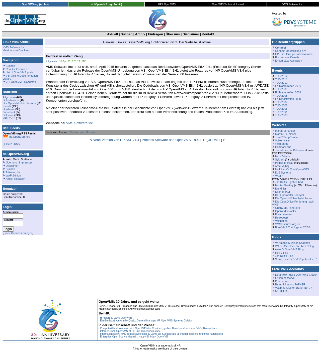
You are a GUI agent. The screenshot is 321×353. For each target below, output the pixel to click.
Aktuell (112, 34)
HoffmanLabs (283, 146)
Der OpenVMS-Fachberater (19, 103)
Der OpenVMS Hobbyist (289, 195)
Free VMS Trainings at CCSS (292, 227)
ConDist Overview (17, 69)
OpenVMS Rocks (285, 211)
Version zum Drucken (16, 50)
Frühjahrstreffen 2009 (288, 92)
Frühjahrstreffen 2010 (288, 85)
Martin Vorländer (285, 130)
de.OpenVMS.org (16, 136)
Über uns (173, 34)
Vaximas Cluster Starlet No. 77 (293, 287)
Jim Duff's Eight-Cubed (289, 182)
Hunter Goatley (284, 185)
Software (8, 115)
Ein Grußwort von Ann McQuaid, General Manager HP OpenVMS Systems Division (146, 320)
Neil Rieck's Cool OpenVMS (292, 169)
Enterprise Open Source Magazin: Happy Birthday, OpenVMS (134, 336)
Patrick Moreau (284, 162)
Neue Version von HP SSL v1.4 (116, 140)
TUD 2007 (281, 102)
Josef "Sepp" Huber (287, 137)
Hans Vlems (282, 156)
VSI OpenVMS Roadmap (21, 81)
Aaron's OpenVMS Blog (289, 249)
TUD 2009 (281, 89)
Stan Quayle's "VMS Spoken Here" (296, 259)
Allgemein (9, 97)
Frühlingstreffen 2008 (288, 98)
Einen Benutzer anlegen (18, 233)
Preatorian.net (283, 214)
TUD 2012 (281, 76)
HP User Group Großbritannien (293, 54)
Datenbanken (11, 100)
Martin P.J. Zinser (285, 133)
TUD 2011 (281, 79)
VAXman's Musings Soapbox (292, 242)
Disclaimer (191, 34)
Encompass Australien (288, 60)
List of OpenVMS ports (19, 72)
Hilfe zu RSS (12, 143)
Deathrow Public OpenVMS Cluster (296, 274)
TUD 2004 (281, 111)
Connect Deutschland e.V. (290, 50)
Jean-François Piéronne (289, 150)
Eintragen (155, 34)
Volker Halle (282, 140)
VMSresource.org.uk (287, 224)
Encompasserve (285, 277)
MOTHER (281, 290)
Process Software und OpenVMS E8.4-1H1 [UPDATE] (182, 140)
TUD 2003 (281, 115)
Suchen (126, 34)
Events (7, 106)
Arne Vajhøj (282, 165)
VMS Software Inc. (14, 47)
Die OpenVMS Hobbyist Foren (293, 198)
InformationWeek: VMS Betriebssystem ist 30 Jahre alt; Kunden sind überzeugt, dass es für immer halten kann (161, 333)
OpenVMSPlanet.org (287, 207)
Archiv (140, 34)
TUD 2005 (281, 108)
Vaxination (281, 220)
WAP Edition (13, 175)
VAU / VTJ (9, 118)
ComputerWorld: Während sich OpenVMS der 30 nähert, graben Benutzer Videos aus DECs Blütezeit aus (158, 328)
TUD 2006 (281, 105)
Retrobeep (281, 217)
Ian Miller (280, 188)
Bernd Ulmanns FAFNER (290, 284)
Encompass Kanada (287, 57)
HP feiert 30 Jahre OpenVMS (116, 317)
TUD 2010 (281, 82)
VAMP (279, 175)
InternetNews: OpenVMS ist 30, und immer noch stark (130, 331)
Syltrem (279, 159)
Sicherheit (9, 112)
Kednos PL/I (282, 191)
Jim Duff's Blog (284, 255)
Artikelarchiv (13, 172)
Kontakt (208, 34)
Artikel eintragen (15, 178)
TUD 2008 (281, 95)
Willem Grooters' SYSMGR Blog (294, 246)
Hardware (9, 109)
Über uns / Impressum (19, 162)
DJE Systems (283, 172)
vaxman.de (281, 143)
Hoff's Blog (281, 252)
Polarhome (281, 281)
